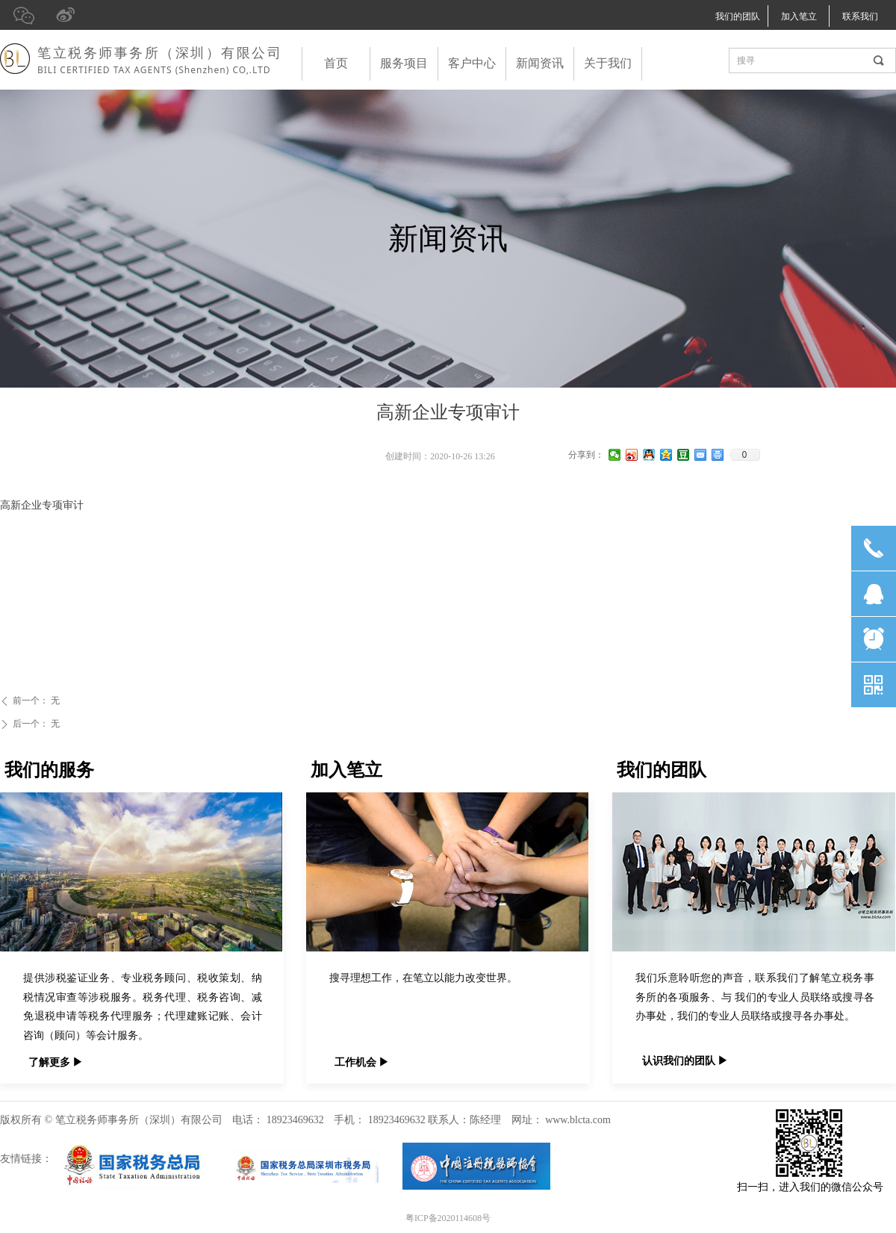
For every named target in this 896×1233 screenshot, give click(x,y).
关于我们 (608, 63)
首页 (336, 63)
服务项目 (404, 63)
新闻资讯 (540, 63)
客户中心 (472, 63)
